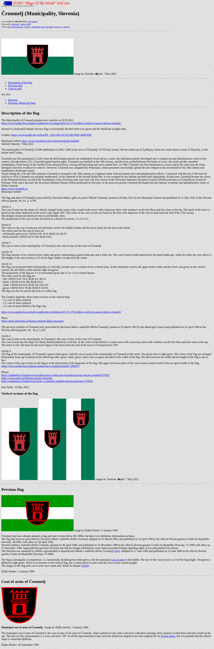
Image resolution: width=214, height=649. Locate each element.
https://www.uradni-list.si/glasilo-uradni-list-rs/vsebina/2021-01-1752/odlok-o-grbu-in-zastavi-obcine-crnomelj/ (61, 123)
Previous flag (15, 85)
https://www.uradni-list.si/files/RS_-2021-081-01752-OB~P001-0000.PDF (52, 134)
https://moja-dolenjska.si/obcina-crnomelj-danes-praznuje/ (32, 321)
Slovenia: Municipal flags (22, 103)
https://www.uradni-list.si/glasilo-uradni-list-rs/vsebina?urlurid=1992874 (40, 366)
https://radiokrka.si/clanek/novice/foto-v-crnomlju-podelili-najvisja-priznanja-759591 (47, 381)
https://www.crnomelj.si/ (14, 188)
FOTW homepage (15, 27)
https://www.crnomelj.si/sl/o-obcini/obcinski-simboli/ (50, 140)
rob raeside (33, 21)
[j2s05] (85, 565)
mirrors (66, 27)
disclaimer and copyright (42, 27)
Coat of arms (15, 88)
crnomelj (15, 24)
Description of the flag (20, 82)
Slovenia (12, 100)
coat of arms (117, 559)
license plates (168, 636)
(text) (117, 551)
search (27, 27)
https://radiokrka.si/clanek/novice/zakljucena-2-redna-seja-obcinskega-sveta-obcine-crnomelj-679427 (55, 375)
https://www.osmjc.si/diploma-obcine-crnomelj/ (26, 378)
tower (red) (25, 24)
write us (58, 27)
